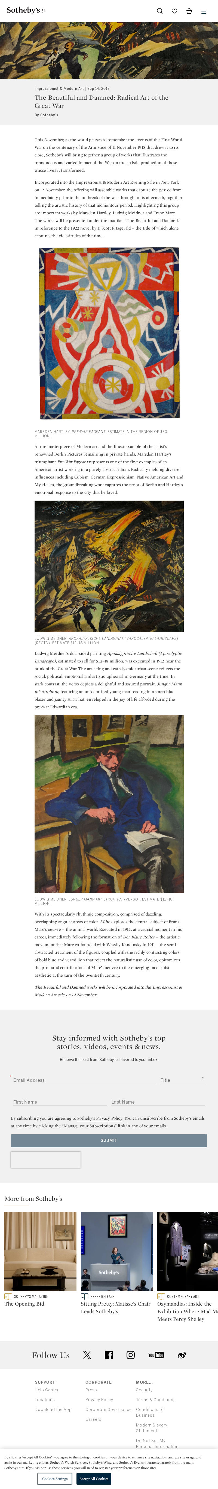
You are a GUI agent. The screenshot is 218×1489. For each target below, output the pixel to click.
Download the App (53, 1425)
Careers (93, 1434)
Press (91, 1405)
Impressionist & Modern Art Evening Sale (115, 182)
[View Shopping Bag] (189, 10)
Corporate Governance (108, 1425)
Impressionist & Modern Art (59, 89)
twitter (87, 1370)
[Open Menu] (204, 11)
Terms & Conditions (156, 1415)
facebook (109, 1370)
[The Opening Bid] (40, 1252)
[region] (109, 1469)
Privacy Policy (99, 1415)
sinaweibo (182, 1370)
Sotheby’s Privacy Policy (99, 1118)
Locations (45, 1415)
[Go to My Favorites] (174, 10)
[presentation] (46, 1160)
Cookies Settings (54, 1478)
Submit (109, 1140)
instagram (131, 1370)
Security (144, 1405)
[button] (111, 1199)
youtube (156, 1370)
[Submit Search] (159, 11)
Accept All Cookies (93, 1478)
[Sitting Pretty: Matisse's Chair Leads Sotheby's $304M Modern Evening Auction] (117, 1252)
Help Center (47, 1405)
